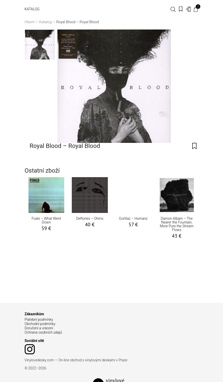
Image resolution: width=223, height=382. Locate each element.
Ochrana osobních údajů (43, 332)
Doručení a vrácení (39, 328)
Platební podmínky (39, 319)
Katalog (32, 9)
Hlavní (30, 22)
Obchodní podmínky (40, 324)
